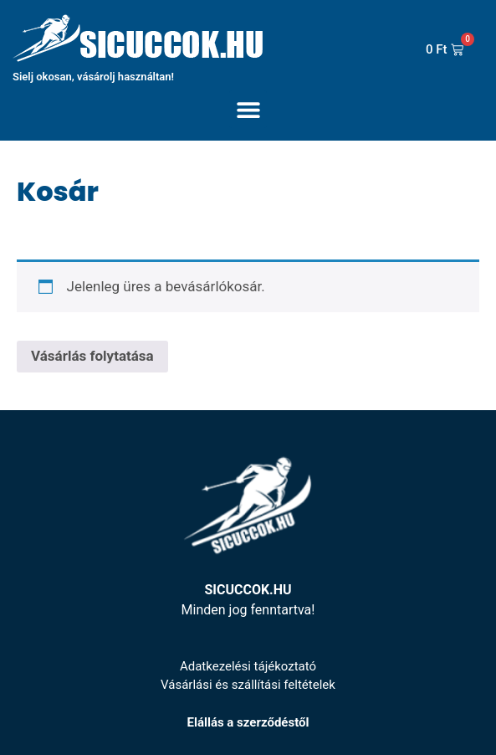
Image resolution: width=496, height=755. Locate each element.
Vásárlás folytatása (92, 355)
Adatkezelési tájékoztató (248, 666)
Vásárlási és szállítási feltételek (248, 684)
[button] (248, 109)
